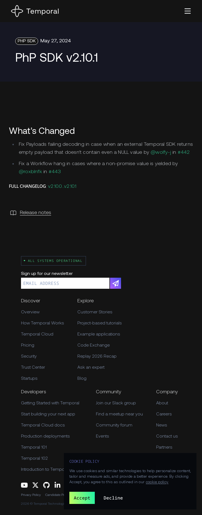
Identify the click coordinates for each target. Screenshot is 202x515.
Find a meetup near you (119, 414)
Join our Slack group (116, 403)
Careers (164, 414)
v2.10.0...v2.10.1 (62, 186)
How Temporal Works (42, 323)
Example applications (98, 334)
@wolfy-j (161, 152)
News (161, 425)
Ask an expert (90, 367)
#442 (184, 152)
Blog (81, 378)
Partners (164, 447)
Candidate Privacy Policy (63, 495)
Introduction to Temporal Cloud (52, 469)
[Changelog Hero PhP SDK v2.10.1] (101, 58)
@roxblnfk (30, 172)
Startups (29, 378)
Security (29, 356)
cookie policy (157, 482)
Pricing (27, 345)
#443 (55, 172)
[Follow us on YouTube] (24, 485)
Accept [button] (82, 498)
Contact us (167, 436)
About (162, 403)
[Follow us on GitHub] (46, 485)
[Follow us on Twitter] (35, 485)
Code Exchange (93, 345)
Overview (30, 312)
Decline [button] (113, 498)
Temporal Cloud (37, 334)
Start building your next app (48, 414)
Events (102, 436)
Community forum (114, 425)
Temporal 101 (34, 447)
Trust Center (33, 367)
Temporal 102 (34, 458)
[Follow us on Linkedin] (57, 485)
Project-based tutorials (99, 323)
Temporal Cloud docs (43, 425)
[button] (188, 11)
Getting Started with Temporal (50, 403)
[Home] (35, 11)
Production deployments (45, 436)
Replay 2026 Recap (97, 356)
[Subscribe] (115, 283)
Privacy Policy (31, 495)
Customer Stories (94, 312)
